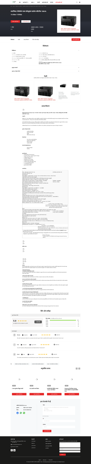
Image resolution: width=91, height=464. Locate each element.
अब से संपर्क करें (47, 431)
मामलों (38, 2)
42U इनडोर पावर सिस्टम (34, 388)
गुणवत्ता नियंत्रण (34, 445)
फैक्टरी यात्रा (33, 443)
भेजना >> (62, 454)
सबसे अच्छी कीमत (15, 21)
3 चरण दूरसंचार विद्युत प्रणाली (17, 388)
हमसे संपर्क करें (33, 447)
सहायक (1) (58, 334)
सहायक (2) (57, 344)
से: (43, 418)
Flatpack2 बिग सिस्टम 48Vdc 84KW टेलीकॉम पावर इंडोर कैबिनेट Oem (71, 390)
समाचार (51, 2)
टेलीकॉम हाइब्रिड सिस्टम (48, 443)
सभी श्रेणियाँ (47, 448)
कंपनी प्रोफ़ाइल (33, 441)
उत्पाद (14, 6)
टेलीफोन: (44, 424)
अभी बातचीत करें (26, 21)
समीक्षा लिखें (38, 321)
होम (11, 6)
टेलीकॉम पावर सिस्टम (19, 6)
